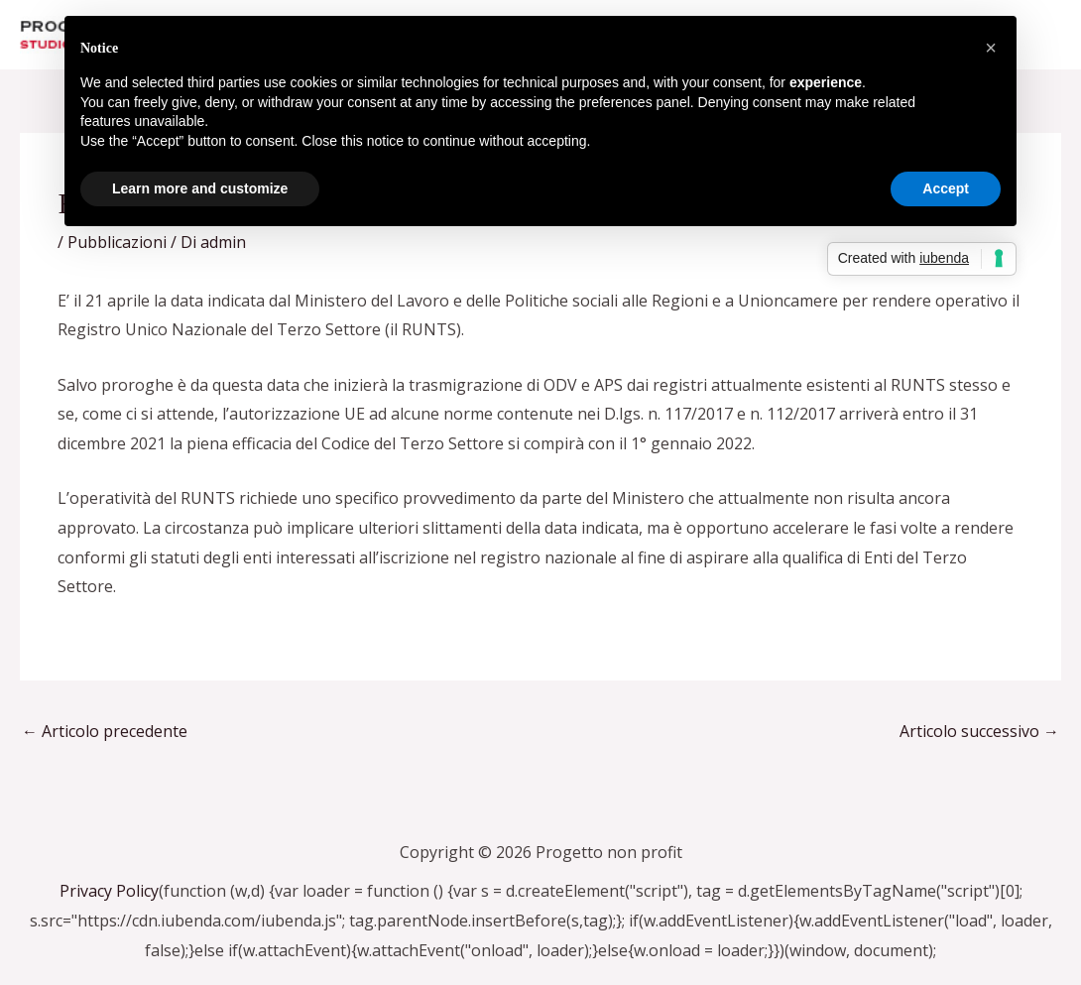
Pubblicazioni (117, 242)
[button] (991, 47)
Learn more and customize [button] (200, 188)
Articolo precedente (104, 731)
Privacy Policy (109, 891)
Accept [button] (945, 188)
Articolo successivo (979, 731)
